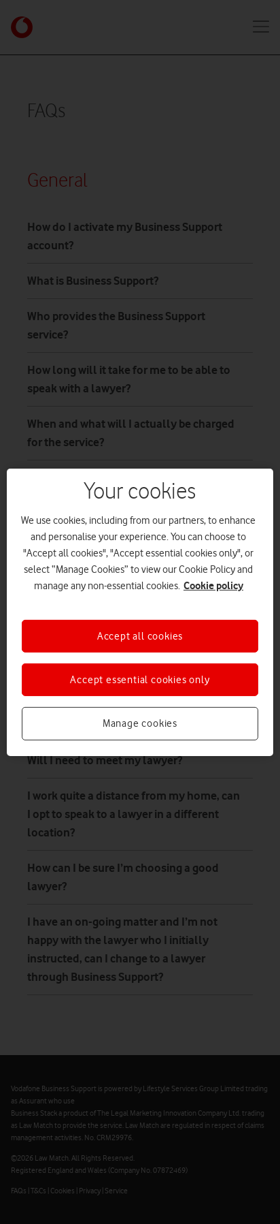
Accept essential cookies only (139, 680)
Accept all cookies (140, 635)
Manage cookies (140, 723)
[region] (140, 611)
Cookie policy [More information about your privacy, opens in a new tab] (213, 584)
